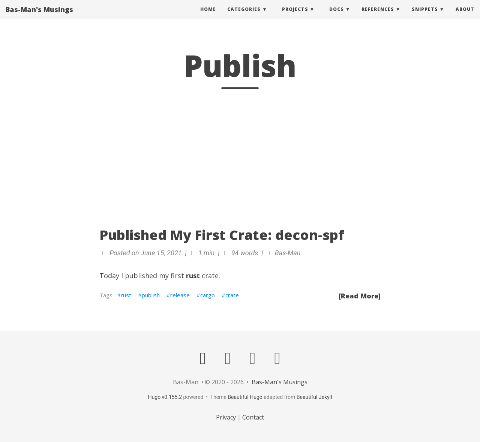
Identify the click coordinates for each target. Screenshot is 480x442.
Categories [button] (244, 16)
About (465, 16)
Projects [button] (295, 16)
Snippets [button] (425, 16)
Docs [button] (336, 16)
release (180, 295)
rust (126, 295)
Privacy (226, 417)
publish (151, 295)
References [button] (378, 16)
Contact (253, 417)
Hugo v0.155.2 (165, 397)
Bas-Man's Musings (39, 16)
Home (208, 16)
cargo (207, 295)
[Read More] (360, 295)
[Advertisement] (240, 158)
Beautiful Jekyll (314, 397)
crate (232, 295)
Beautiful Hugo (245, 397)
